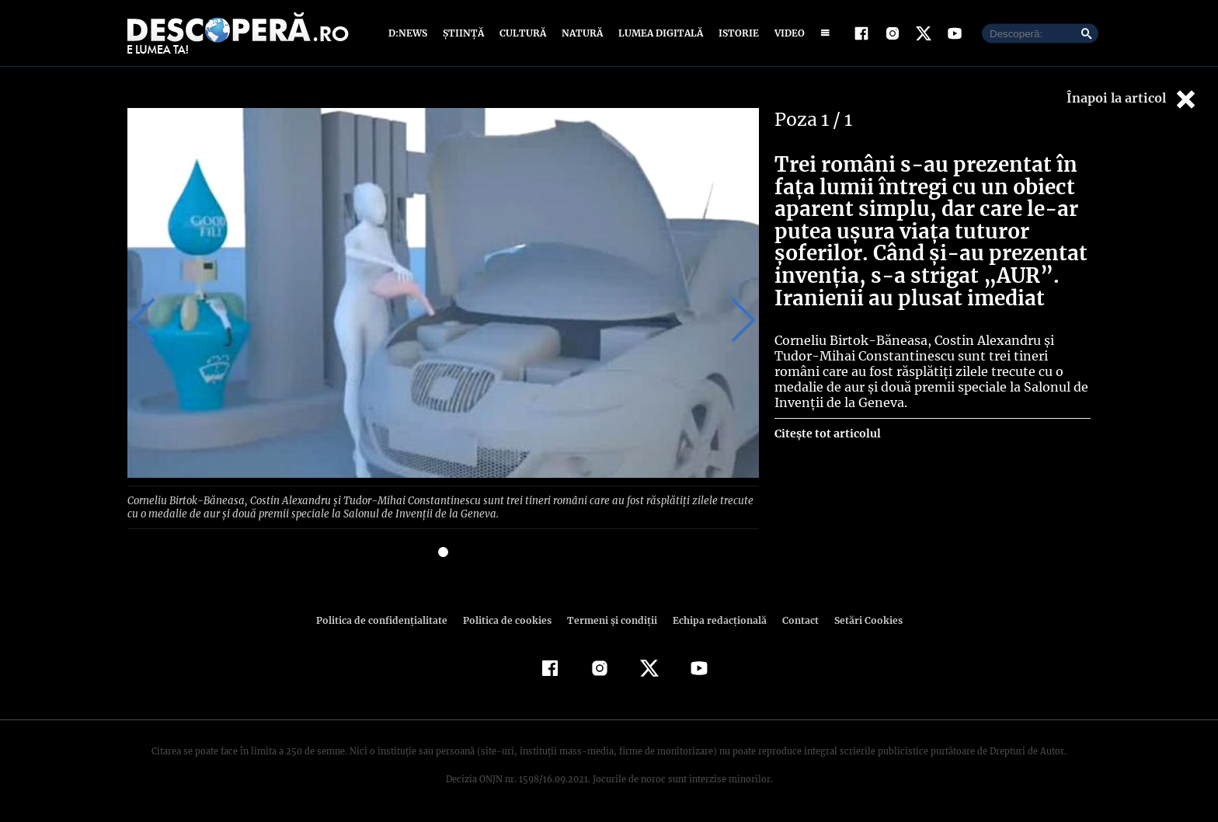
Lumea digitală (658, 33)
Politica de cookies (509, 619)
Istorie (735, 33)
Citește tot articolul (826, 434)
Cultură (522, 33)
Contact (794, 619)
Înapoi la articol (1132, 99)
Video (786, 33)
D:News (410, 33)
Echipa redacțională (714, 619)
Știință (464, 33)
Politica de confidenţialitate (388, 619)
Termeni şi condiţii (609, 619)
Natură (580, 33)
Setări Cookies (860, 619)
